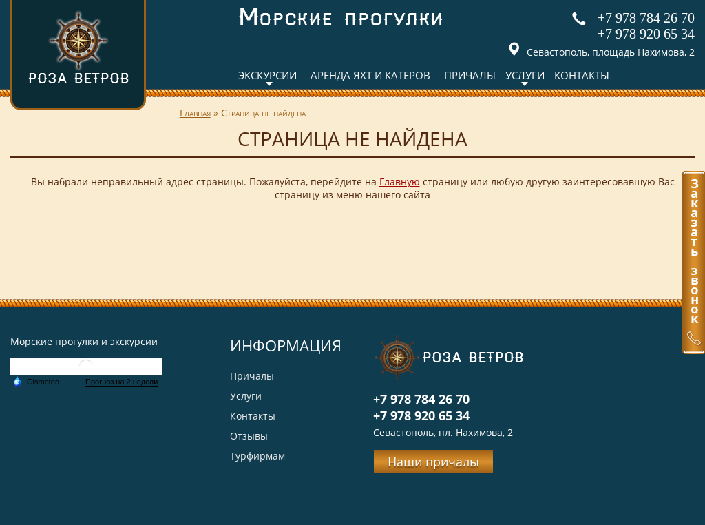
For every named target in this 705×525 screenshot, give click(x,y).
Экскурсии (267, 75)
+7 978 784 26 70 (646, 17)
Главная (195, 112)
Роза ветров (78, 47)
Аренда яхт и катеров (370, 75)
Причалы (470, 75)
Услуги (525, 75)
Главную (399, 181)
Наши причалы (433, 461)
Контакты (581, 75)
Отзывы (249, 435)
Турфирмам (257, 455)
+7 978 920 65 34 (646, 33)
